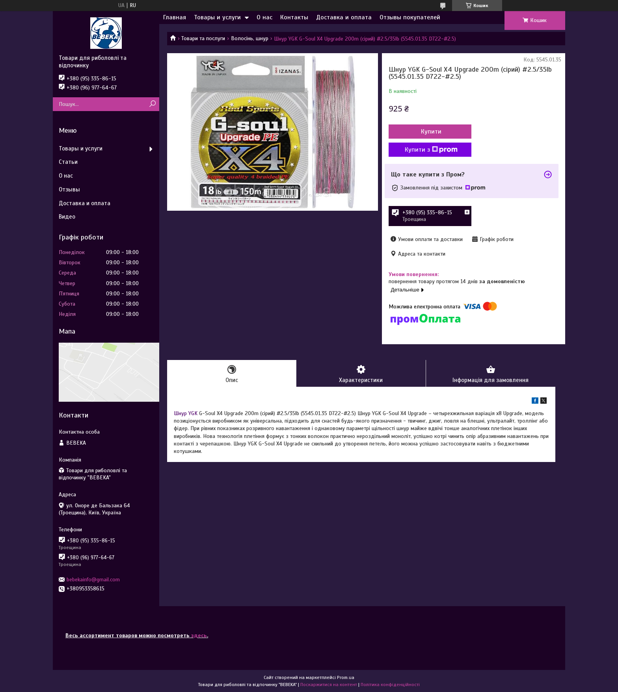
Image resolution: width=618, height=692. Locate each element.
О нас (264, 17)
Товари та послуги (203, 38)
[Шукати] (152, 104)
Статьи (68, 161)
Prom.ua (345, 677)
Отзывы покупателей (410, 17)
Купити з (431, 150)
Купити (431, 131)
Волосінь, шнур (249, 38)
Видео (67, 216)
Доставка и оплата (344, 17)
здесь (199, 635)
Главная (174, 17)
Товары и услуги (217, 17)
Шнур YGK (185, 413)
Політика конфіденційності (390, 684)
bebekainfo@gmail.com (93, 579)
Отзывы (69, 189)
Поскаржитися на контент (328, 684)
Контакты (294, 17)
